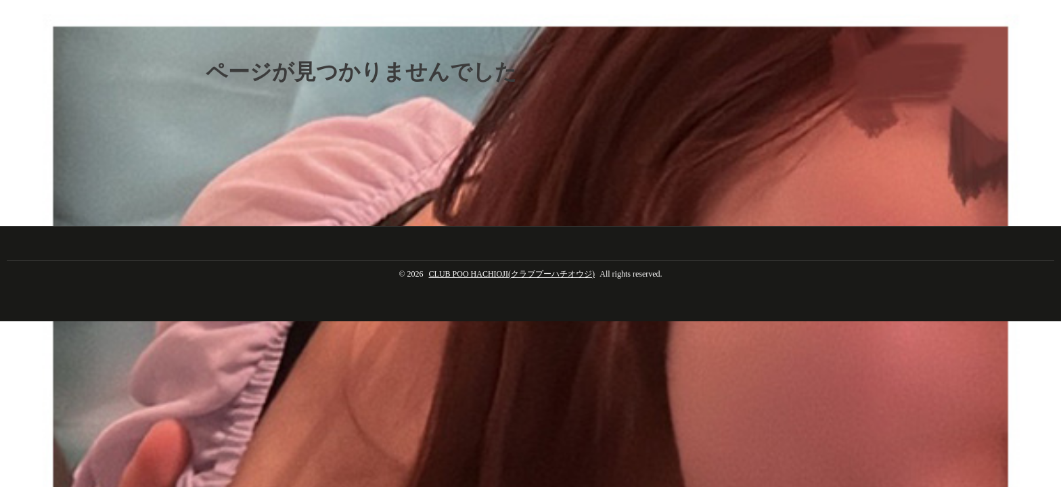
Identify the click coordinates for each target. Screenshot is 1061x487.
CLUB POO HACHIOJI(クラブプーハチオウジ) (512, 274)
